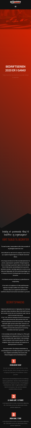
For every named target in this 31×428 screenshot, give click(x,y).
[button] (15, 6)
